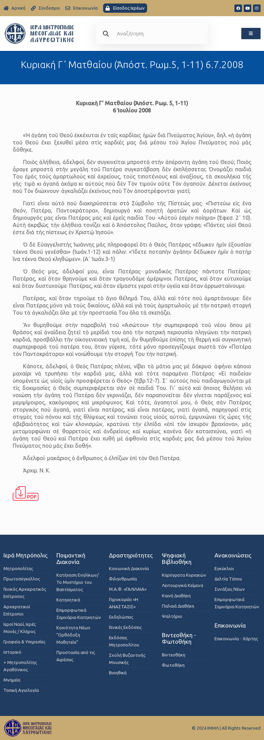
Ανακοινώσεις (232, 555)
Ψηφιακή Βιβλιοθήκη (176, 558)
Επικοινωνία (230, 625)
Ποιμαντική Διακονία (70, 558)
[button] (251, 33)
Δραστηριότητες (131, 555)
